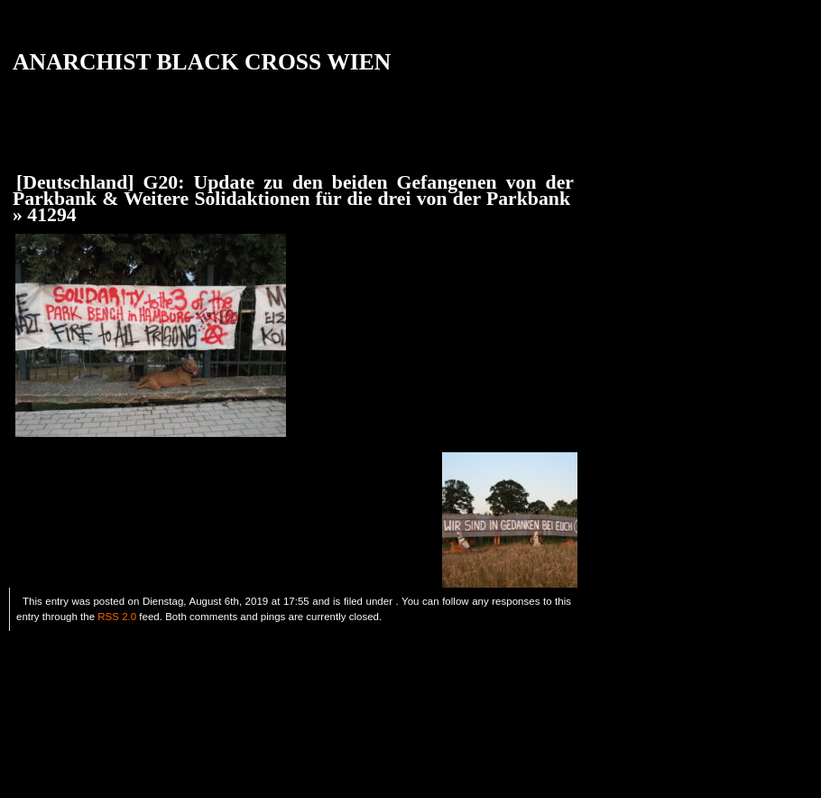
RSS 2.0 (116, 616)
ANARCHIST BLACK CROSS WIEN (202, 62)
